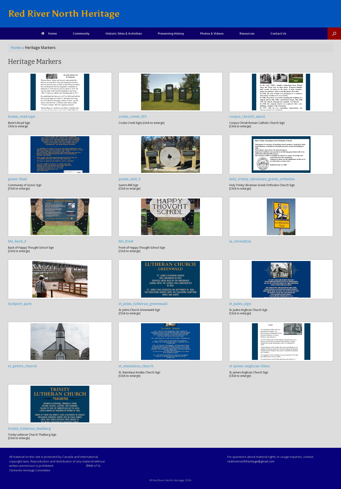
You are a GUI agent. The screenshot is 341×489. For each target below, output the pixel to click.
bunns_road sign (21, 116)
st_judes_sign (240, 304)
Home (49, 33)
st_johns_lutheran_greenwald (143, 304)
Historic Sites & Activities (124, 33)
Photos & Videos (212, 33)
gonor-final (17, 179)
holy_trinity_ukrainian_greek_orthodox (262, 179)
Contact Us (278, 33)
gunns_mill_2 (130, 179)
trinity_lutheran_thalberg (29, 429)
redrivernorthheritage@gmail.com (250, 461)
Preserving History (171, 33)
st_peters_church (22, 366)
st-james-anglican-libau (249, 366)
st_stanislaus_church (136, 366)
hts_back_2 (17, 241)
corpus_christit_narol (247, 116)
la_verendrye (240, 241)
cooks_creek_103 (133, 116)
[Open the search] (334, 33)
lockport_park (20, 304)
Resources (247, 33)
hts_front (126, 241)
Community (81, 33)
